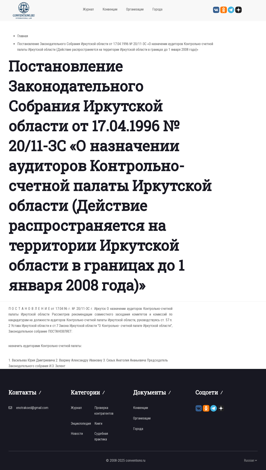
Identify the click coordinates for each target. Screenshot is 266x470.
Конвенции (110, 9)
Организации (135, 9)
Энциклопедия (81, 423)
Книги (98, 423)
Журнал (88, 9)
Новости (77, 433)
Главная (22, 36)
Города (157, 9)
